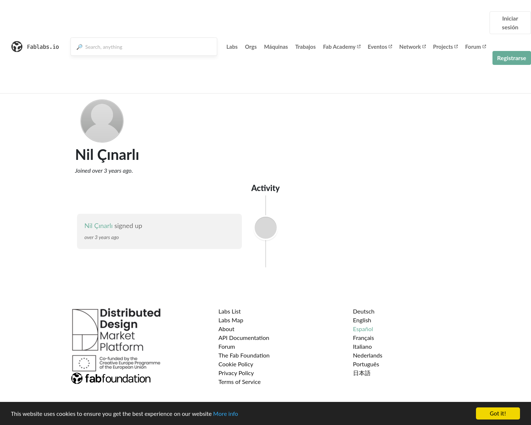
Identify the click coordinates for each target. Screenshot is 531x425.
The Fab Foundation (244, 355)
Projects (445, 46)
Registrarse (511, 57)
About (226, 328)
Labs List (229, 311)
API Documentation (243, 337)
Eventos (380, 46)
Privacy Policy (236, 372)
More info (225, 416)
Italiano (362, 346)
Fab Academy (341, 46)
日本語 (362, 372)
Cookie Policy (235, 363)
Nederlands (367, 355)
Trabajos (305, 46)
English (362, 319)
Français (363, 337)
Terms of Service (239, 381)
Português (366, 363)
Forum (475, 46)
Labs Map (230, 319)
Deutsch (364, 311)
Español (363, 328)
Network (412, 46)
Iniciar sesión (510, 22)
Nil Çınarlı (98, 225)
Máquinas (276, 46)
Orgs (251, 46)
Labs (232, 46)
